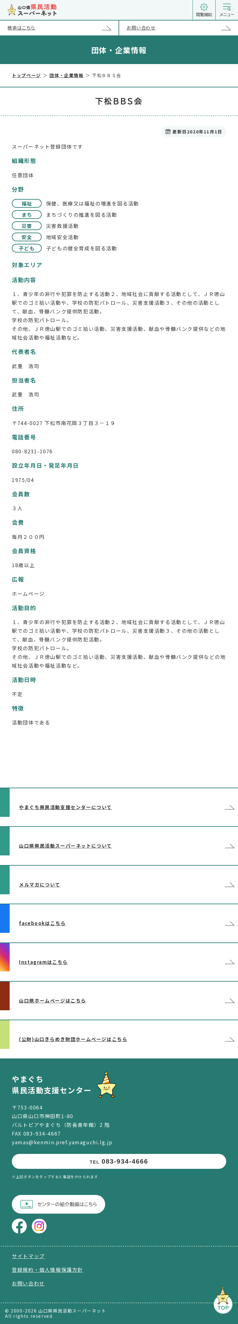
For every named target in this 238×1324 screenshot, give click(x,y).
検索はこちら (62, 27)
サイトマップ (28, 1256)
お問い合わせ (182, 27)
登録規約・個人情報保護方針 (47, 1269)
